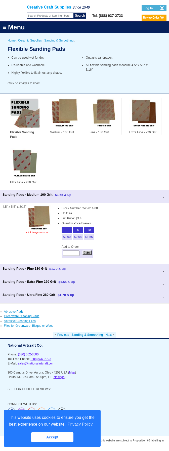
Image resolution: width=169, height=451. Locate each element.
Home (12, 40)
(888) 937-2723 (40, 359)
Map (72, 372)
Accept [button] (52, 437)
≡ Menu (14, 27)
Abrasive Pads (13, 311)
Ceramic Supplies (30, 40)
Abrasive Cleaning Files (20, 321)
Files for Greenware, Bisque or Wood (29, 325)
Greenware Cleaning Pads (21, 316)
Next (109, 335)
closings (59, 377)
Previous (63, 335)
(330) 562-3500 (28, 354)
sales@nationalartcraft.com (36, 363)
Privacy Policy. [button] (81, 424)
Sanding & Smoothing (58, 40)
